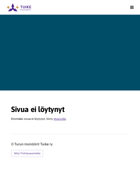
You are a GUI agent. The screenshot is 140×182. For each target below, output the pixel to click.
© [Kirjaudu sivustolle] (12, 144)
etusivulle (60, 118)
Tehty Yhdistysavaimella (27, 153)
